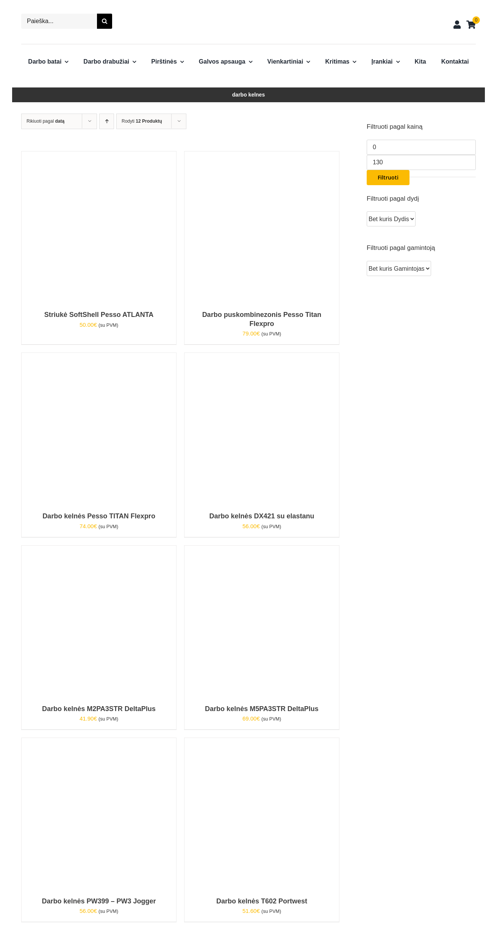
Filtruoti (388, 177)
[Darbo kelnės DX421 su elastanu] (260, 358)
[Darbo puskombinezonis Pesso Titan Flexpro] (260, 156)
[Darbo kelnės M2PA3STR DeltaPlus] (97, 551)
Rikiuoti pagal (45, 121)
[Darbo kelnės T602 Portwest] (260, 743)
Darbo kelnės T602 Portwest (261, 901)
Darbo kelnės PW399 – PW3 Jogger (99, 901)
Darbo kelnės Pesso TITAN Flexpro (98, 516)
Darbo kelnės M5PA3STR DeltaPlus (262, 709)
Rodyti (142, 121)
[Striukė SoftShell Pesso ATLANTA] (97, 156)
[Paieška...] (59, 21)
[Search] (104, 21)
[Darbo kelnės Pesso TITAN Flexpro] (97, 358)
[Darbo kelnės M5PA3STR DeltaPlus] (260, 551)
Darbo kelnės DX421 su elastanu (261, 516)
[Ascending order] (106, 121)
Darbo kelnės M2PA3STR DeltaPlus (99, 709)
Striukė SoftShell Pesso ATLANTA (99, 314)
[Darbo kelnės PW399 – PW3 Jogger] (97, 743)
